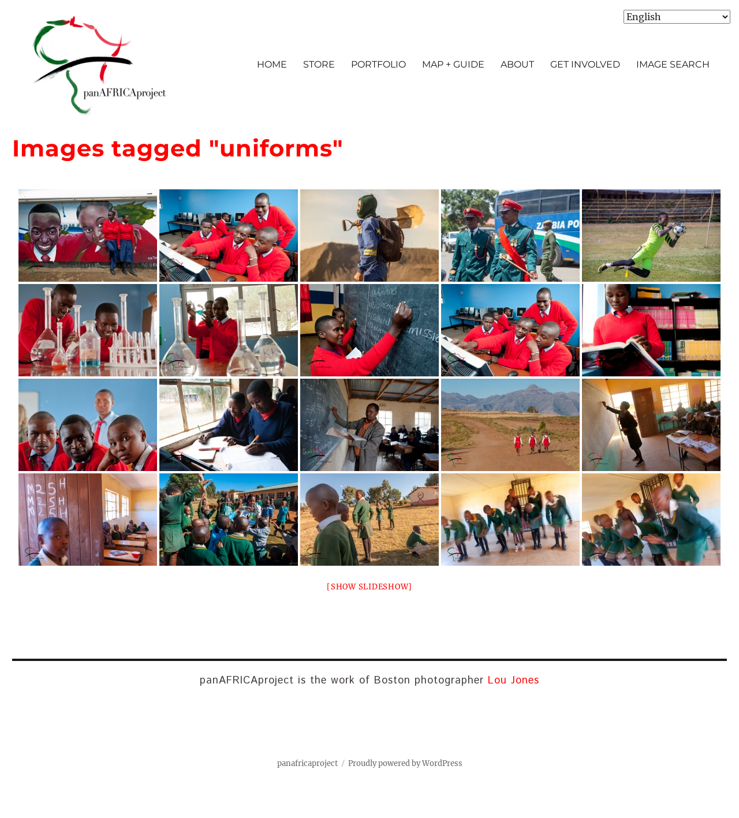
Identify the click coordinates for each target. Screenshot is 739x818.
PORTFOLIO (378, 64)
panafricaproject (307, 763)
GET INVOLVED (585, 64)
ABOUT (517, 64)
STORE (319, 64)
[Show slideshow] (369, 587)
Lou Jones (513, 680)
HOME (272, 64)
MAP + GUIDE (453, 64)
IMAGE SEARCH (673, 64)
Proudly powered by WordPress (405, 763)
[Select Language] (677, 17)
